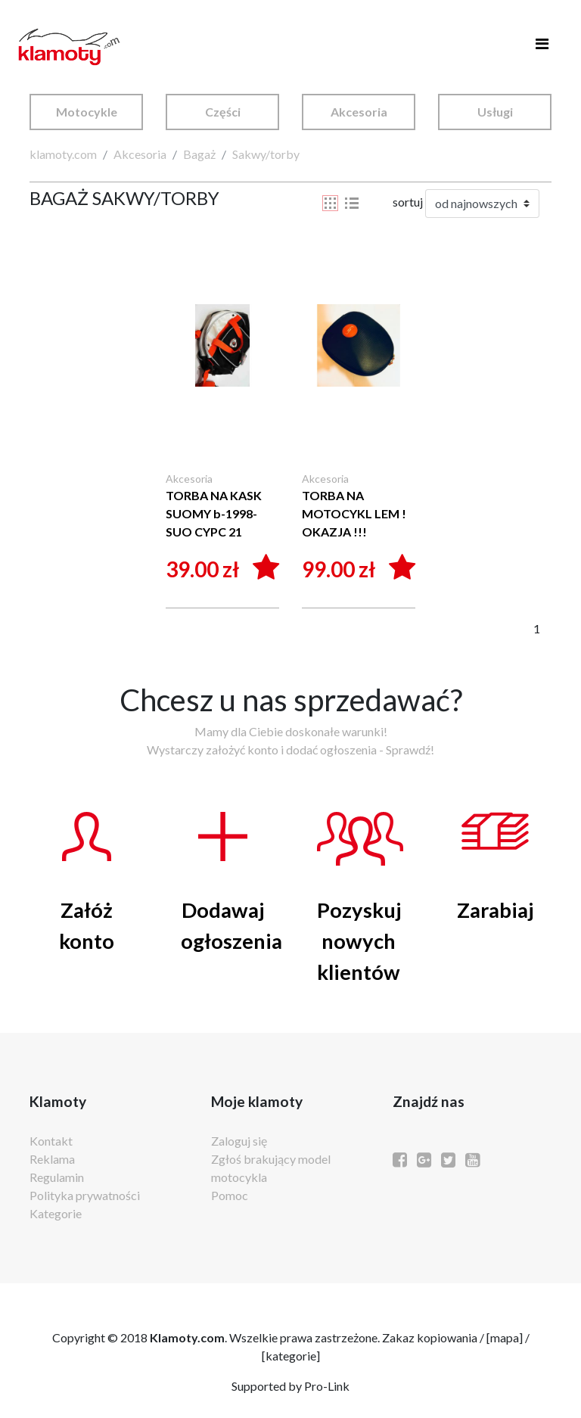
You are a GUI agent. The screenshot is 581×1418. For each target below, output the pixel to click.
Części (223, 111)
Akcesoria (359, 111)
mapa (504, 1337)
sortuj (408, 201)
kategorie (291, 1355)
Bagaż (199, 154)
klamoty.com (63, 154)
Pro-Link (327, 1386)
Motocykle (86, 111)
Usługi (495, 111)
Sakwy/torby (266, 154)
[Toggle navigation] (541, 47)
